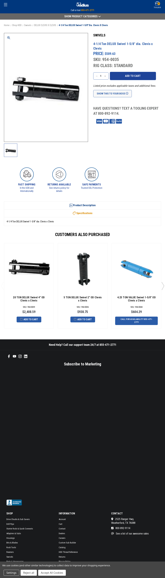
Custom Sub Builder (67, 542)
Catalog (62, 547)
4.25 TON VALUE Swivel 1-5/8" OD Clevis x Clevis (136, 299)
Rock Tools (11, 547)
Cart (60, 524)
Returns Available (59, 184)
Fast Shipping (26, 184)
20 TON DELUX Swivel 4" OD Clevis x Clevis (29, 299)
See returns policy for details (59, 190)
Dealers (62, 533)
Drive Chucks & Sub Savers (18, 519)
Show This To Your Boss (112, 93)
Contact (62, 528)
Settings (11, 573)
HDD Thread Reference (68, 552)
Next (162, 286)
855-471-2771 (87, 10)
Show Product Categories (82, 16)
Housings (10, 538)
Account (62, 519)
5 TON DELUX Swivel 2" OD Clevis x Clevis (83, 299)
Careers (62, 538)
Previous (2, 286)
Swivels (9, 557)
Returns (62, 557)
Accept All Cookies (52, 573)
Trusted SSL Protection (91, 188)
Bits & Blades (12, 542)
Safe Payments (91, 184)
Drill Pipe (10, 524)
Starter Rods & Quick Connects (19, 528)
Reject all (28, 573)
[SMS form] (75, 432)
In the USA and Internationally (27, 190)
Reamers (10, 552)
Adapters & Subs (13, 533)
